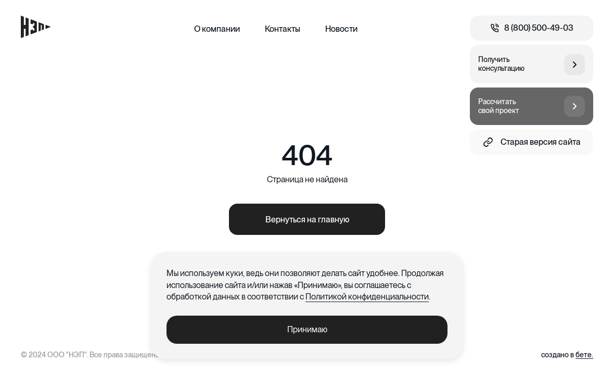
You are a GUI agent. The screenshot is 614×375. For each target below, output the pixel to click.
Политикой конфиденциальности (367, 297)
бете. (584, 355)
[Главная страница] (36, 27)
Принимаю (307, 329)
